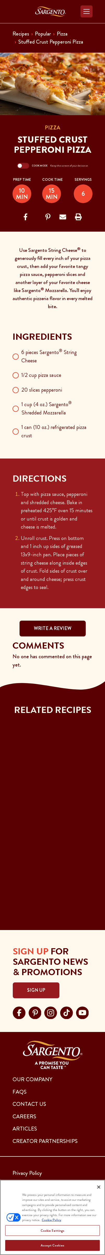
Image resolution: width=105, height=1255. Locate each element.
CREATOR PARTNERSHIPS (45, 1141)
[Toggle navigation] (86, 11)
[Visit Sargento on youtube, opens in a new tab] (82, 1012)
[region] (52, 1217)
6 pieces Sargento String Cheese (49, 356)
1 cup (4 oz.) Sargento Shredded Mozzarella (46, 408)
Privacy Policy (27, 1173)
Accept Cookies (52, 1245)
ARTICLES (25, 1129)
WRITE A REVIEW (52, 628)
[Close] (98, 1187)
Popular (43, 34)
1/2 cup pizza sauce (41, 375)
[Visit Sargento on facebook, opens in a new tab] (19, 1012)
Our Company (32, 1079)
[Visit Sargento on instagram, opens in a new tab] (50, 1012)
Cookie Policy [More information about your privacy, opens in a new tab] (51, 1219)
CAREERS (24, 1116)
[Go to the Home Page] (50, 11)
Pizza (62, 34)
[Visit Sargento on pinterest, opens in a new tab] (35, 1012)
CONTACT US (29, 1104)
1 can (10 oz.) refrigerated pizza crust (54, 431)
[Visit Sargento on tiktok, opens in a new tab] (66, 1012)
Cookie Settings (53, 1230)
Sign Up (36, 990)
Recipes (21, 34)
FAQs (20, 1092)
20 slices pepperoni (41, 390)
